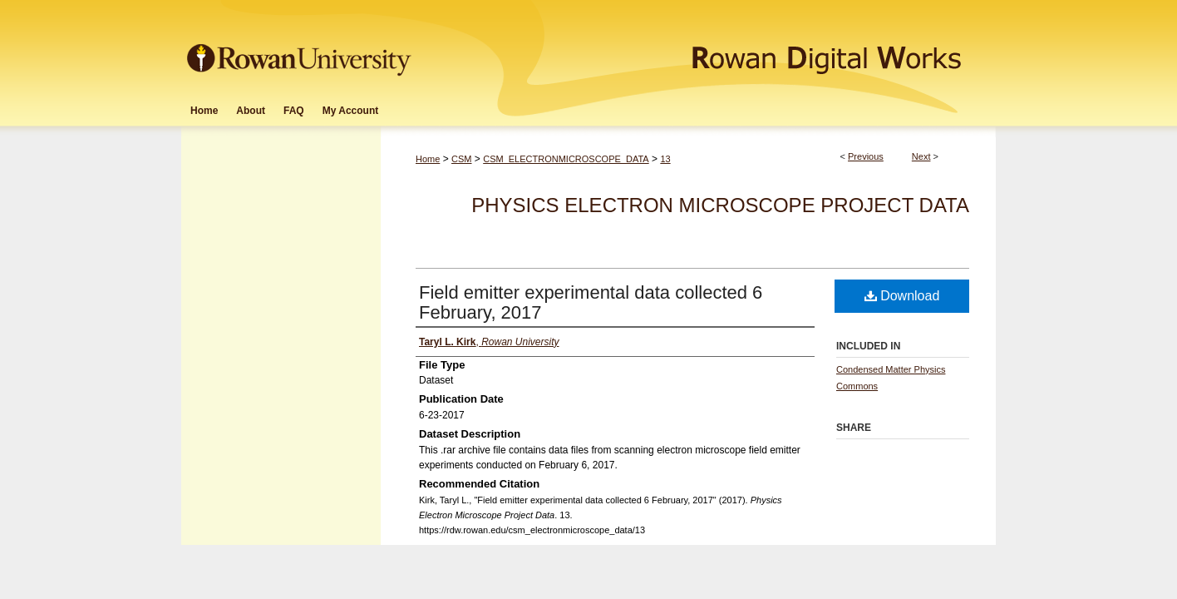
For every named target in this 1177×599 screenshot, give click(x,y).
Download (902, 296)
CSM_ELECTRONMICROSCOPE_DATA (565, 159)
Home (428, 159)
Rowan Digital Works (706, 47)
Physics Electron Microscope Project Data (720, 205)
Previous (866, 156)
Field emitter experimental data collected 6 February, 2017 (590, 302)
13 (665, 159)
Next (921, 156)
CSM (461, 159)
